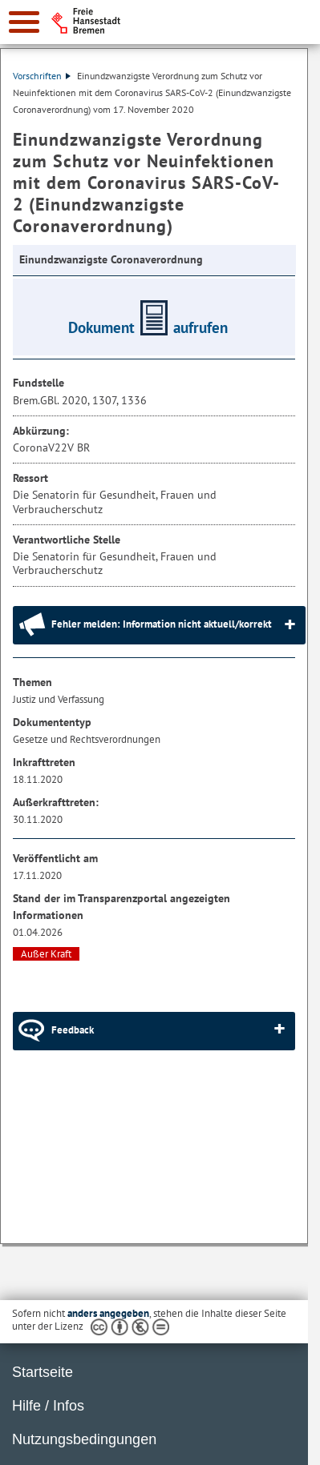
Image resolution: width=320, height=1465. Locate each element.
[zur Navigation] (24, 22)
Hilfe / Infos (48, 1406)
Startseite (42, 1372)
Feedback (72, 1030)
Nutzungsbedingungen (84, 1439)
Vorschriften (42, 76)
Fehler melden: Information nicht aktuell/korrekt (161, 624)
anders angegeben (108, 1313)
